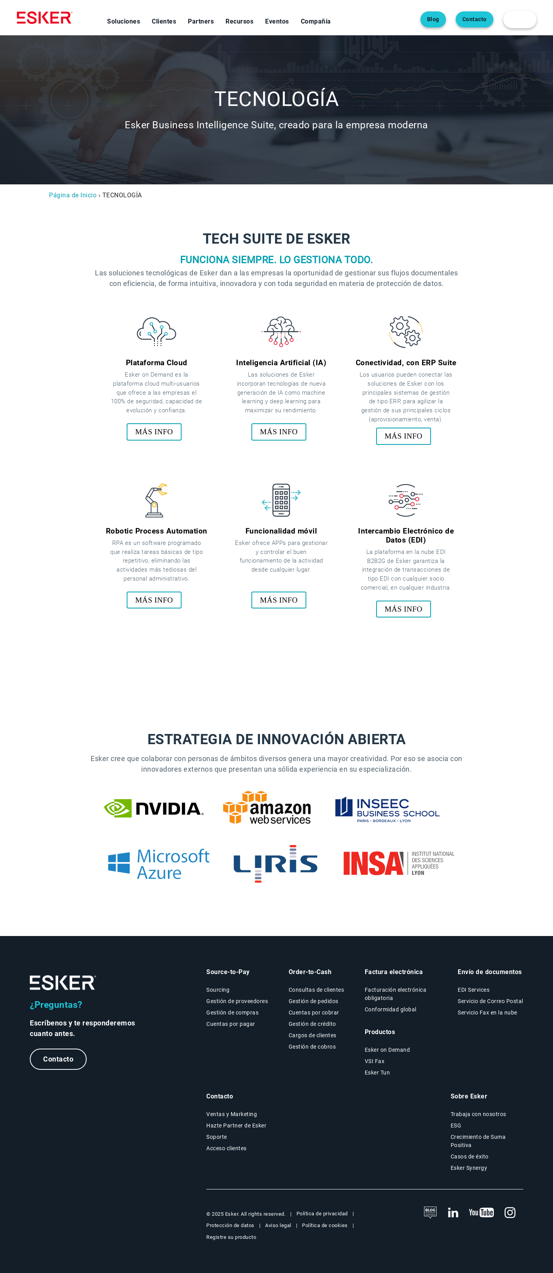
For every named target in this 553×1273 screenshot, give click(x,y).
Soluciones (123, 21)
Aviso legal (278, 1225)
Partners (201, 21)
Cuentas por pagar (230, 1024)
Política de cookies (325, 1225)
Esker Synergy (469, 1168)
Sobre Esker (469, 1096)
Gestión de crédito (312, 1024)
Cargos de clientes (313, 1035)
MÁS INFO (154, 432)
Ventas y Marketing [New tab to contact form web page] (231, 1114)
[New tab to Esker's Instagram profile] (510, 1213)
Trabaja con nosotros (478, 1114)
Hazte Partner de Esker (236, 1125)
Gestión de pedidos (313, 1001)
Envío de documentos (490, 972)
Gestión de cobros (312, 1047)
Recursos (239, 21)
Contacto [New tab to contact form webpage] (58, 1059)
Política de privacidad (322, 1214)
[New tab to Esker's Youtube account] (481, 1213)
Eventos (277, 21)
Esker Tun (377, 1072)
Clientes (164, 21)
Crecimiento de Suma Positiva (478, 1141)
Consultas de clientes (316, 990)
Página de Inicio (72, 195)
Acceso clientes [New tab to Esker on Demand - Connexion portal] (226, 1148)
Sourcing (217, 990)
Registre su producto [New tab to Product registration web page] (231, 1237)
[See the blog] (430, 1213)
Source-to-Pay (228, 972)
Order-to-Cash (310, 972)
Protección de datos (230, 1225)
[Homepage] (44, 17)
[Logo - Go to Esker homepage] (63, 982)
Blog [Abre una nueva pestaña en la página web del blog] (433, 19)
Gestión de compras (232, 1012)
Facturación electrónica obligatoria (396, 994)
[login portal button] (520, 19)
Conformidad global (391, 1009)
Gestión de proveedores (237, 1001)
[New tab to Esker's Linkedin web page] (453, 1213)
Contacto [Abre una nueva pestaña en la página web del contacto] (474, 19)
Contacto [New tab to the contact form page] (219, 1096)
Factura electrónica (394, 972)
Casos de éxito (470, 1156)
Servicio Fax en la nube (487, 1012)
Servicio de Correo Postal (490, 1001)
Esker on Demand (387, 1050)
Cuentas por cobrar (314, 1012)
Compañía (316, 21)
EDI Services (473, 990)
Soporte (216, 1137)
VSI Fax (375, 1061)
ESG (456, 1125)
